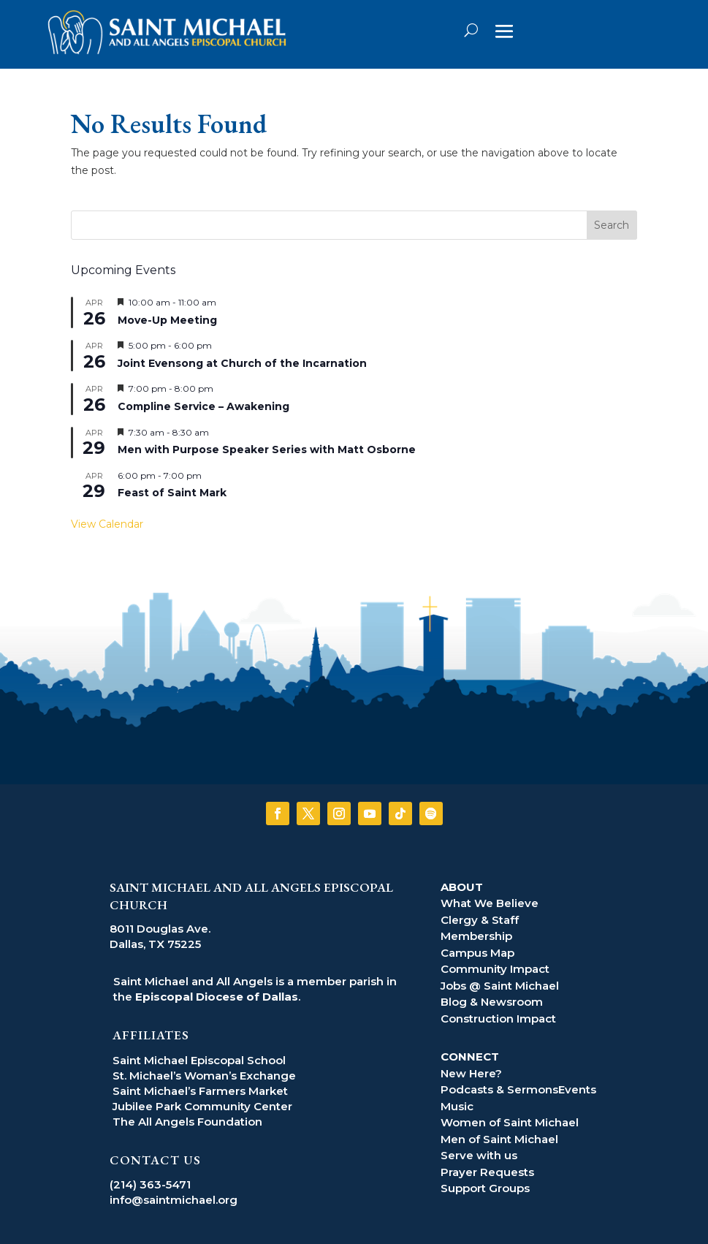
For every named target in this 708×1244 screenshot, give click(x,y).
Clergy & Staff (480, 920)
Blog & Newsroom (492, 1002)
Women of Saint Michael (510, 1122)
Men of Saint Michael (499, 1139)
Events (577, 1089)
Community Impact (495, 969)
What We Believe (489, 903)
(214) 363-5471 (150, 1184)
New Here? (471, 1073)
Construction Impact (498, 1018)
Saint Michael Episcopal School (199, 1060)
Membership (476, 936)
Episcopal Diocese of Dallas (216, 997)
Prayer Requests (487, 1172)
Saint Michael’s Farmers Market (200, 1091)
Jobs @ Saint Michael (500, 986)
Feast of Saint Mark (172, 492)
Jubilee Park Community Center (202, 1106)
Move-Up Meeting (167, 320)
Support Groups (485, 1188)
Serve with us (479, 1155)
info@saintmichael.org (173, 1200)
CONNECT (470, 1056)
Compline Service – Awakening (203, 406)
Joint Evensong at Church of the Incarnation (242, 363)
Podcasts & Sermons (499, 1089)
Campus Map (477, 953)
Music (457, 1106)
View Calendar (107, 524)
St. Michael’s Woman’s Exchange (204, 1075)
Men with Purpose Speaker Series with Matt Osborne (267, 449)
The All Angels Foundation (187, 1122)
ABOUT (462, 887)
